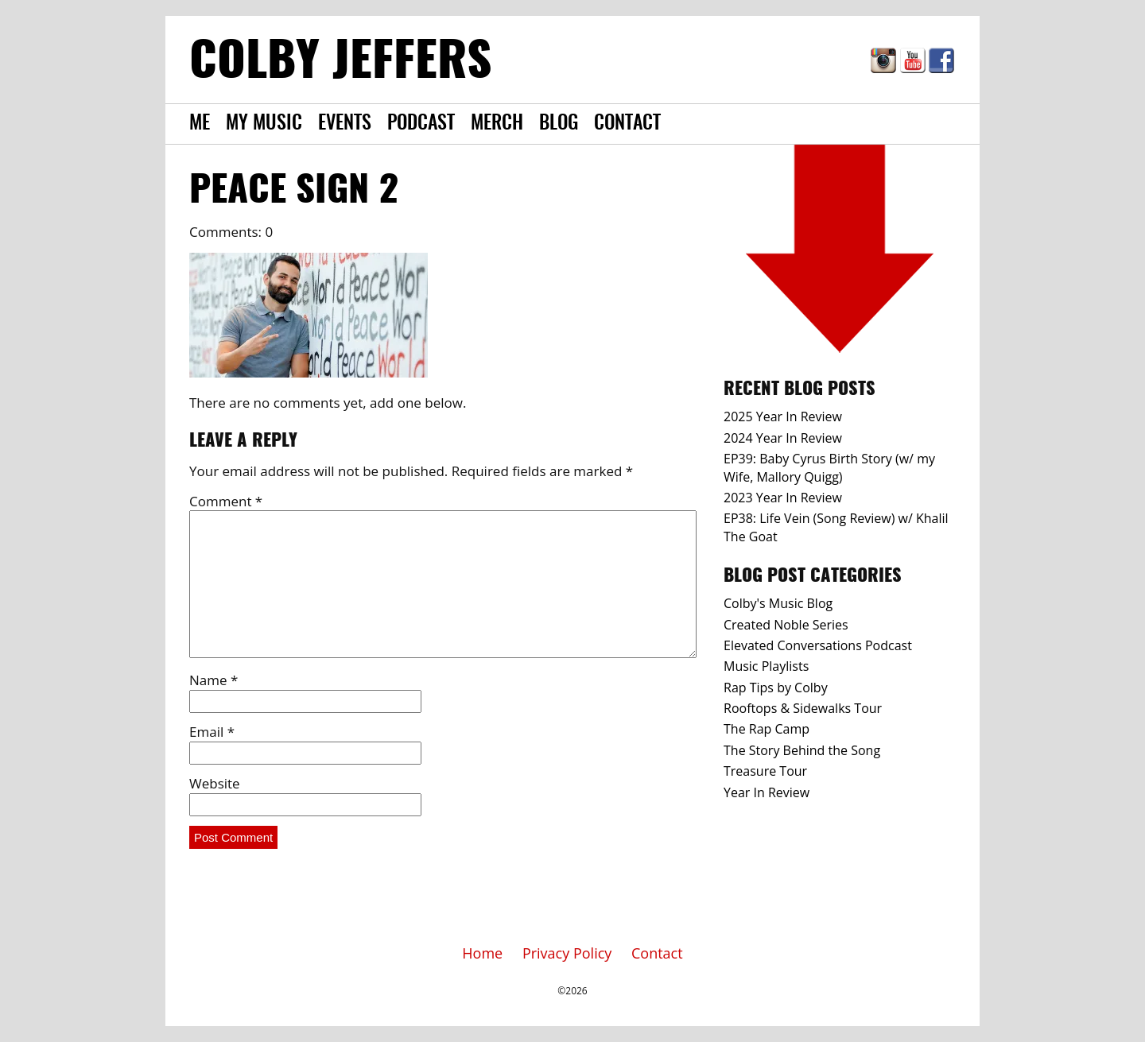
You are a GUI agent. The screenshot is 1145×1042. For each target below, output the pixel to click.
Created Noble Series (786, 624)
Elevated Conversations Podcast (818, 645)
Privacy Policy (566, 953)
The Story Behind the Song (802, 750)
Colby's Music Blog (778, 603)
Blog (558, 124)
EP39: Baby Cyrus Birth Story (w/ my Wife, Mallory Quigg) (829, 467)
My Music (264, 124)
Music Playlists (766, 666)
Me (199, 124)
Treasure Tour (765, 771)
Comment (225, 501)
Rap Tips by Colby (776, 687)
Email (212, 731)
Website (214, 783)
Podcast (421, 124)
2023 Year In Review (783, 497)
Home (482, 953)
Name (213, 680)
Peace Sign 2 (293, 191)
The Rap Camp (766, 729)
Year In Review (766, 792)
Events (344, 124)
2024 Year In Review (783, 438)
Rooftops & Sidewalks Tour (803, 708)
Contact (627, 124)
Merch (497, 124)
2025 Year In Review (783, 416)
